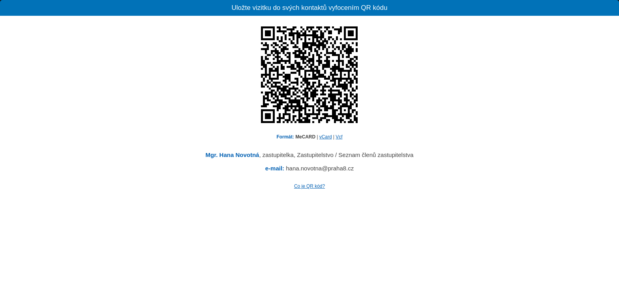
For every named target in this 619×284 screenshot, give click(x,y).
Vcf (339, 137)
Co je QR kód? (309, 186)
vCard (325, 137)
